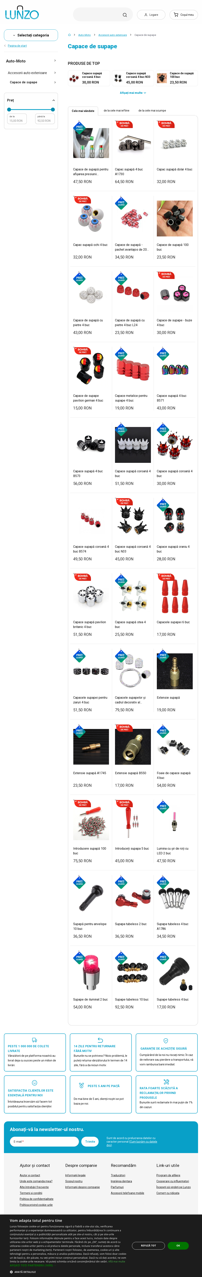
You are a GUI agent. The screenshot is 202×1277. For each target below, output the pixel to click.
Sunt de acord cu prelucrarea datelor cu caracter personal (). (132, 1142)
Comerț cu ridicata (167, 1193)
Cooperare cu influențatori (172, 1181)
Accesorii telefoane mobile (127, 1193)
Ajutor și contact (30, 1175)
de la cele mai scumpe (152, 110)
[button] (68, 1265)
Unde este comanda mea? (36, 1181)
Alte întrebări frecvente (34, 1187)
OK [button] (178, 1245)
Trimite (90, 1141)
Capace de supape (33, 82)
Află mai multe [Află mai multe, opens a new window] (116, 1261)
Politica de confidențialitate (36, 1199)
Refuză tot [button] (148, 1245)
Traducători (118, 1175)
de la (12, 116)
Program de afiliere (168, 1175)
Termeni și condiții (31, 1193)
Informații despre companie (82, 1187)
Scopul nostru (73, 1181)
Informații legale (75, 1175)
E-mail (19, 1141)
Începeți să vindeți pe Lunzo (173, 1187)
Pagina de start (15, 45)
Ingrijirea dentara (121, 1181)
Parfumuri (117, 1187)
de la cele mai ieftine (116, 110)
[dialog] (101, 1246)
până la (41, 116)
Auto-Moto (84, 34)
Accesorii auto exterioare (112, 34)
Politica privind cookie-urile (36, 1204)
